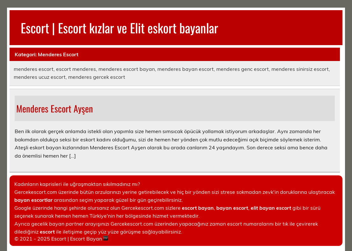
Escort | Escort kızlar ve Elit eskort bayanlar (119, 27)
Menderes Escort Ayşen (54, 108)
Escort (58, 238)
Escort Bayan (86, 238)
